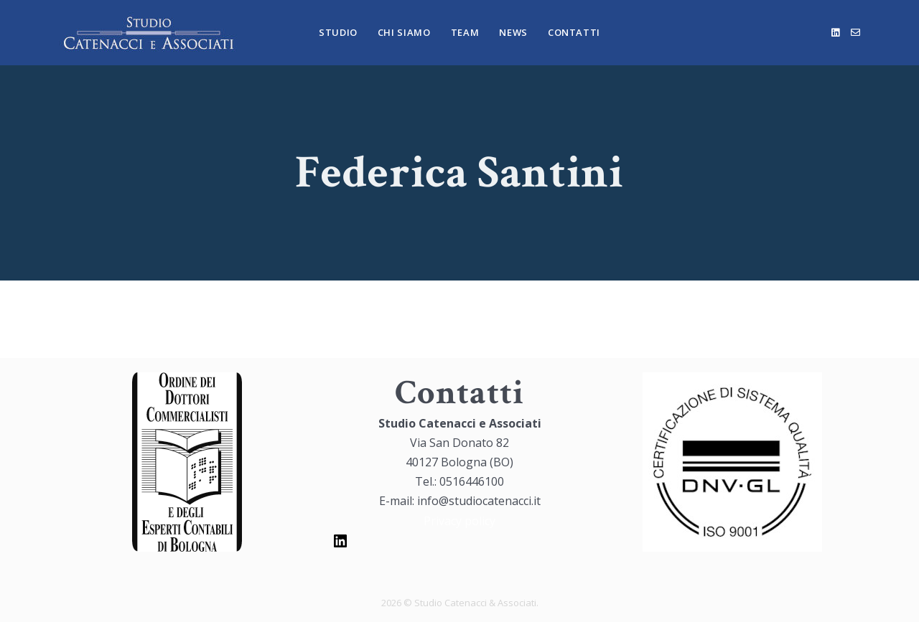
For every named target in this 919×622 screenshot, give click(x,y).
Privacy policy (459, 521)
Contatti (574, 32)
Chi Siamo (404, 32)
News (513, 32)
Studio (338, 32)
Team (465, 32)
